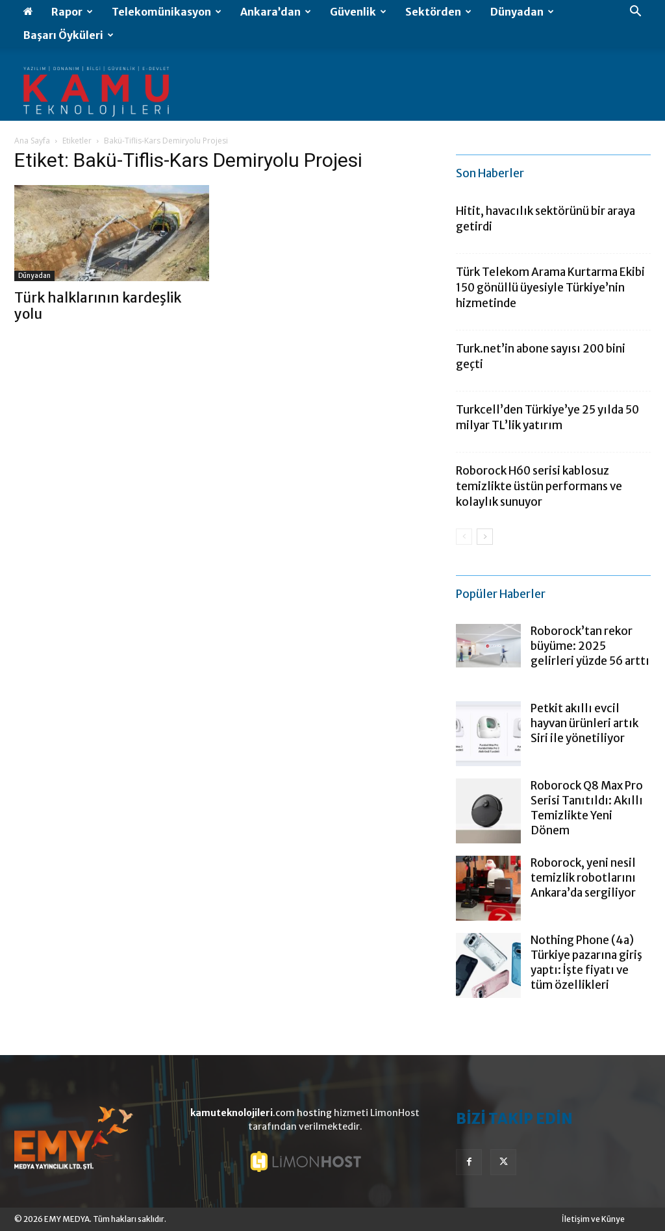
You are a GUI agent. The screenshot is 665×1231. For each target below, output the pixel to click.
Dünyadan (522, 11)
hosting (314, 1113)
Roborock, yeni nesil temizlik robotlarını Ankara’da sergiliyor (583, 878)
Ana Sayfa (32, 140)
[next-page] (485, 536)
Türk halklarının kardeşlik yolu (97, 306)
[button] (635, 12)
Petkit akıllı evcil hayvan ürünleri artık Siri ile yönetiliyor (584, 723)
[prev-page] (464, 536)
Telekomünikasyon (166, 11)
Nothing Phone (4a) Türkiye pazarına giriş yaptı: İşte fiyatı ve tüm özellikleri (586, 962)
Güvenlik (358, 11)
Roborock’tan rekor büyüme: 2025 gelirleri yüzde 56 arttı (590, 646)
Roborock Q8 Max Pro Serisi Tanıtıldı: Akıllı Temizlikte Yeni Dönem (587, 808)
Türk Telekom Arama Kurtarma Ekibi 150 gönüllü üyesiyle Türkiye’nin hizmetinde (550, 287)
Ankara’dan (275, 11)
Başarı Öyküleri (68, 35)
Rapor (72, 11)
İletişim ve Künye (593, 1219)
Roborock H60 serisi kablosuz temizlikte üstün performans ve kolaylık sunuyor (539, 486)
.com (242, 1113)
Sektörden (438, 11)
